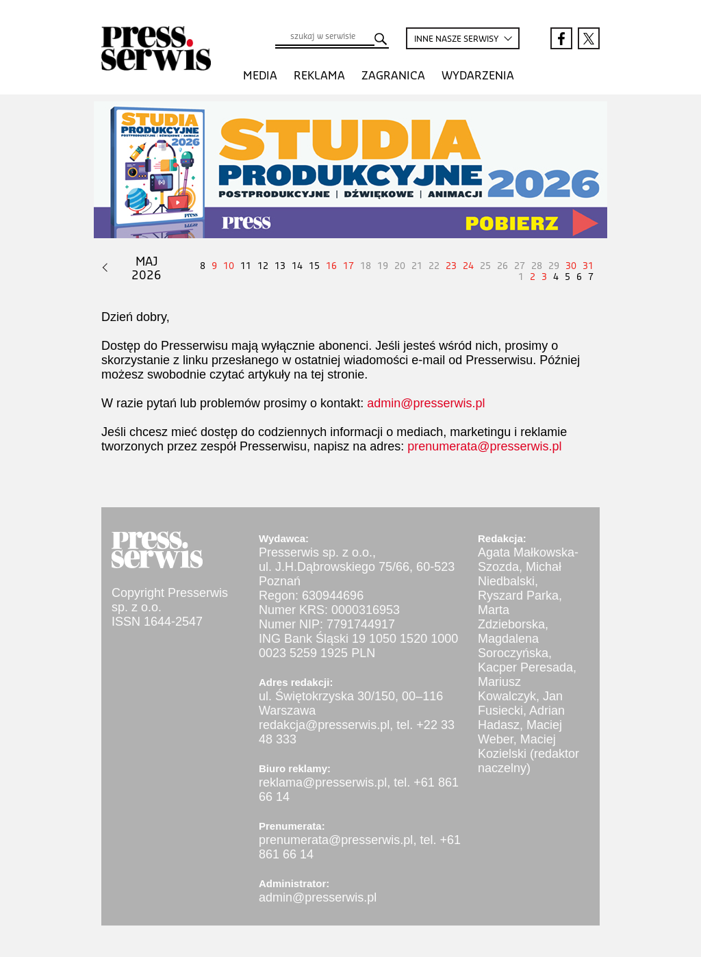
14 (297, 265)
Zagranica (393, 76)
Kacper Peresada (525, 667)
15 (314, 265)
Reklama (319, 76)
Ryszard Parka (518, 595)
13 (280, 265)
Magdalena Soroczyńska (513, 646)
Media (260, 76)
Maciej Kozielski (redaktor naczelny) (528, 753)
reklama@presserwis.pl (323, 782)
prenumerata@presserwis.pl (484, 446)
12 (262, 265)
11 (245, 265)
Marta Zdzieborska (511, 617)
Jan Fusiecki (520, 703)
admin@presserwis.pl (426, 403)
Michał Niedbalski (519, 574)
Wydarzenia (478, 76)
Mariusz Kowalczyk (507, 689)
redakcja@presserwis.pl (324, 725)
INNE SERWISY (457, 40)
